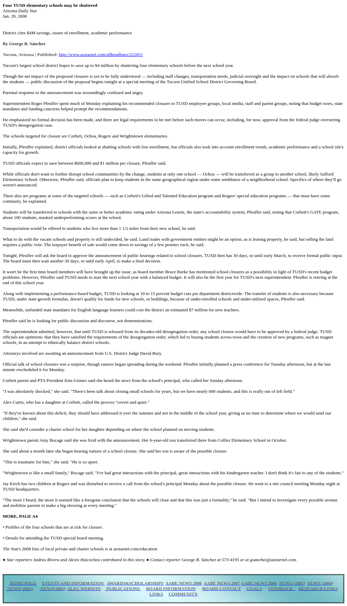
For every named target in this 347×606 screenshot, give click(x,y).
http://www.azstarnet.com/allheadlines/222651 (101, 54)
